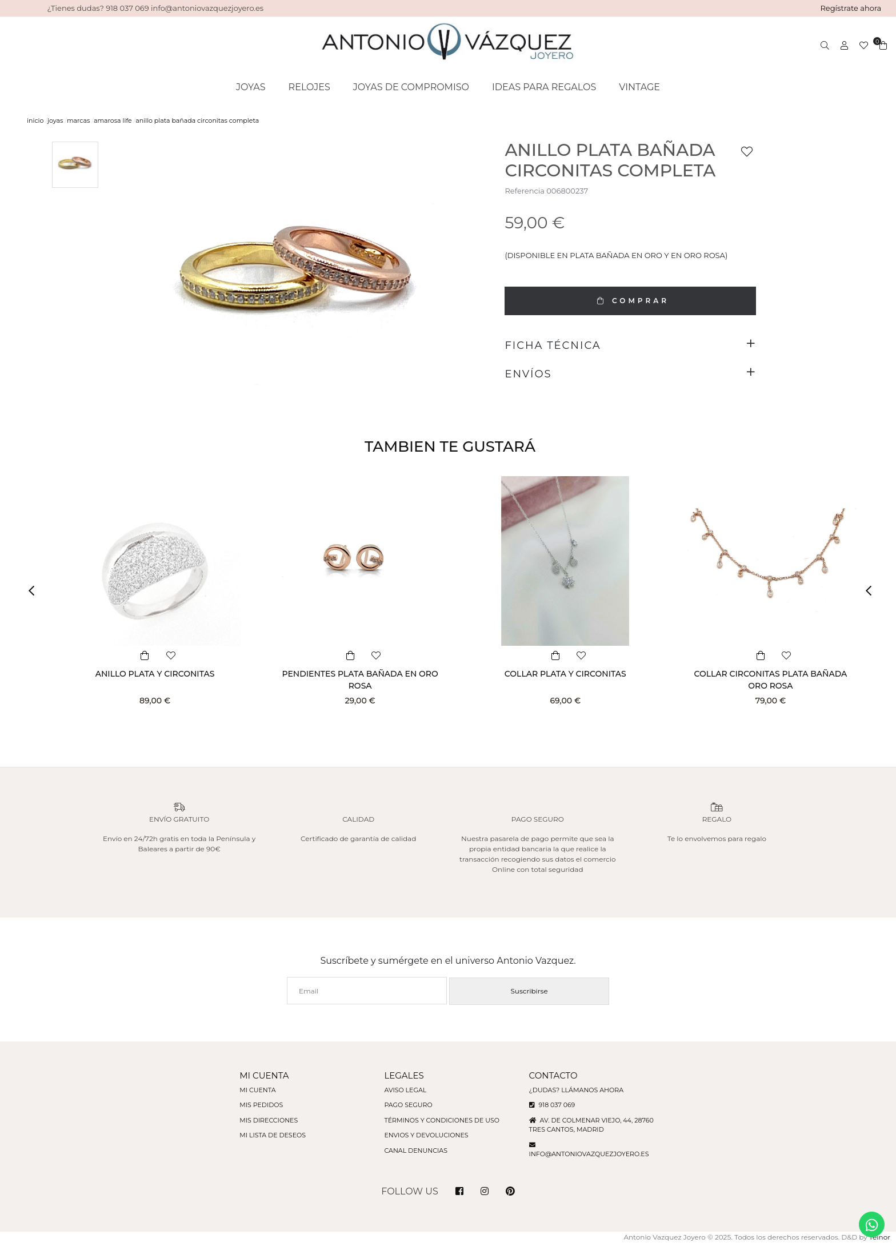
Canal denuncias (415, 1150)
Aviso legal (405, 1090)
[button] (35, 590)
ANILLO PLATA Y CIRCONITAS (155, 674)
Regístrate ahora (850, 8)
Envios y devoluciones (426, 1135)
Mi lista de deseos (272, 1135)
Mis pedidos (261, 1105)
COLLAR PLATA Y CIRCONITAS (565, 674)
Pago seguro (408, 1105)
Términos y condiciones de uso (441, 1120)
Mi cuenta (257, 1090)
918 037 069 (552, 1105)
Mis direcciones (268, 1120)
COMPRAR (630, 300)
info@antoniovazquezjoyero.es (589, 1154)
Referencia (524, 190)
